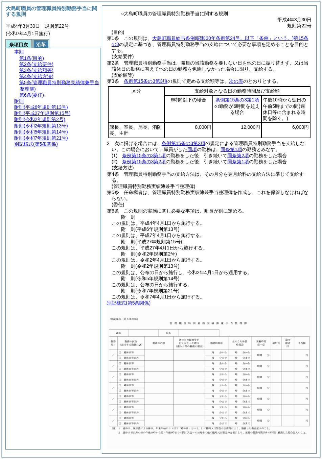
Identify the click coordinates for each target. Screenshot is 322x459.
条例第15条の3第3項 (145, 81)
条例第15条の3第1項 (237, 99)
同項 (192, 149)
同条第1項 (231, 149)
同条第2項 (238, 155)
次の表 (236, 81)
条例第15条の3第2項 (183, 143)
